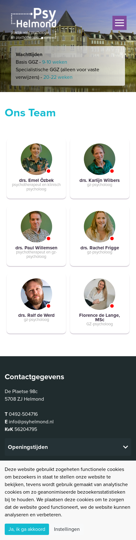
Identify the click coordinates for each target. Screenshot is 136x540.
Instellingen (67, 529)
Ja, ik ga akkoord (26, 529)
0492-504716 (23, 414)
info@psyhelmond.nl (31, 422)
